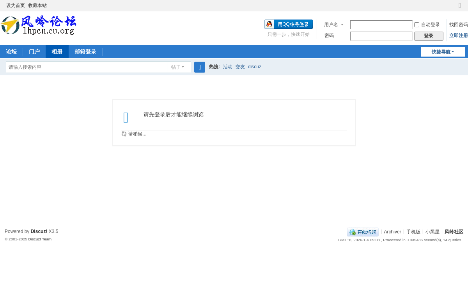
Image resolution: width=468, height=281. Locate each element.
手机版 (413, 231)
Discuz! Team (39, 239)
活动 (227, 66)
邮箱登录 (85, 51)
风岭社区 (454, 231)
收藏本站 (37, 5)
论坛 (11, 51)
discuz (254, 66)
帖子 (176, 67)
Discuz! (39, 231)
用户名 (331, 24)
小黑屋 (432, 231)
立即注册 (458, 35)
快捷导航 (441, 52)
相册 (56, 51)
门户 (34, 51)
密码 (329, 35)
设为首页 (15, 5)
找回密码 (458, 24)
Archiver (392, 231)
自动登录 (427, 24)
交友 (240, 66)
